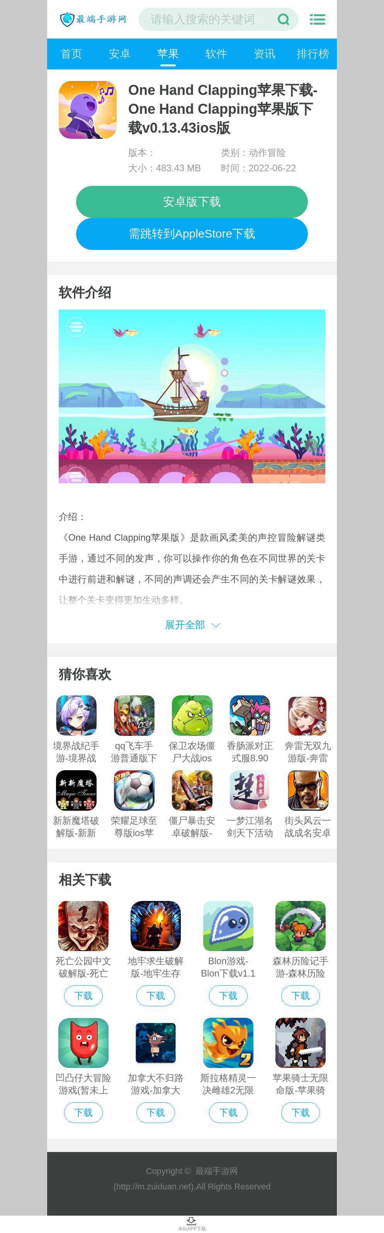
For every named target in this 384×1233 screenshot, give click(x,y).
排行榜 (313, 54)
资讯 (264, 54)
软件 (216, 54)
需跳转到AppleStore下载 (192, 233)
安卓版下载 (192, 201)
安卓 (120, 54)
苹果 (168, 54)
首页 (71, 54)
